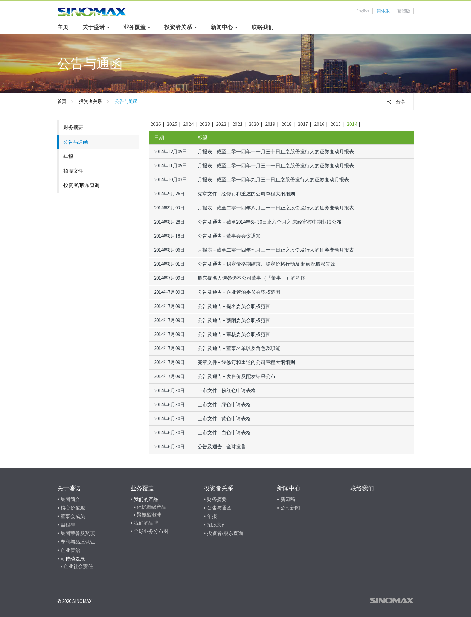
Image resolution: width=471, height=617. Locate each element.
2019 (270, 124)
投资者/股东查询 (81, 185)
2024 (188, 124)
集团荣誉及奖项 (78, 533)
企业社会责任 (78, 566)
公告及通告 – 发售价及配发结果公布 (236, 376)
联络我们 (263, 27)
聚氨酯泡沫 (149, 514)
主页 (62, 27)
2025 (172, 124)
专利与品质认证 (78, 542)
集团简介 (70, 499)
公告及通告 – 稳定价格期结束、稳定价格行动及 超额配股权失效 (266, 264)
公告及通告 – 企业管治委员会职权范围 (239, 292)
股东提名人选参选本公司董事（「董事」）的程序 (251, 278)
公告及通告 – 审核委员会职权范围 (234, 334)
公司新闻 (290, 508)
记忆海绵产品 (151, 507)
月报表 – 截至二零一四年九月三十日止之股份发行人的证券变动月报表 (273, 179)
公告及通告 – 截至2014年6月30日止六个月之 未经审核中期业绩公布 (269, 222)
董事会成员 (73, 516)
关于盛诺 (93, 27)
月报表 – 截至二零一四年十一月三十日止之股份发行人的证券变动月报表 (276, 151)
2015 (335, 124)
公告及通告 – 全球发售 (222, 446)
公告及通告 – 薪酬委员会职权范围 (234, 320)
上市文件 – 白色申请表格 (224, 432)
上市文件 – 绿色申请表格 (224, 404)
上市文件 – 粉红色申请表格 (227, 390)
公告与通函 (75, 142)
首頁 (61, 101)
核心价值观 (73, 508)
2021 (237, 124)
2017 (303, 124)
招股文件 (73, 171)
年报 (68, 156)
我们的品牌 (146, 523)
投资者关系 (178, 27)
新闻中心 (222, 27)
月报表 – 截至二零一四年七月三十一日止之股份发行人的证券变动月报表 (276, 250)
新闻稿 (287, 499)
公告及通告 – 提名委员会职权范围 (234, 306)
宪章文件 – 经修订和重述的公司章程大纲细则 (246, 194)
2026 (155, 124)
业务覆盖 (134, 27)
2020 (254, 124)
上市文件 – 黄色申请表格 (224, 418)
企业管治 (70, 550)
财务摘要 (73, 127)
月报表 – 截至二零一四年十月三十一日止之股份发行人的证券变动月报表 (276, 165)
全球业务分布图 (151, 531)
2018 (286, 124)
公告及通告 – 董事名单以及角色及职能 (239, 348)
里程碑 (68, 525)
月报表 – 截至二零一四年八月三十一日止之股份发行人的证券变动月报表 (276, 208)
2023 (205, 124)
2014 (352, 124)
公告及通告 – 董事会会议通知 (229, 236)
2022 (221, 124)
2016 (319, 124)
